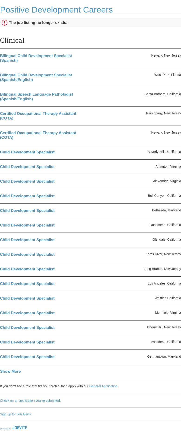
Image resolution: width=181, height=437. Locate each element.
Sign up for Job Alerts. (16, 414)
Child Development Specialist (27, 152)
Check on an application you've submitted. (30, 400)
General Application (103, 386)
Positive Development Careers (56, 9)
